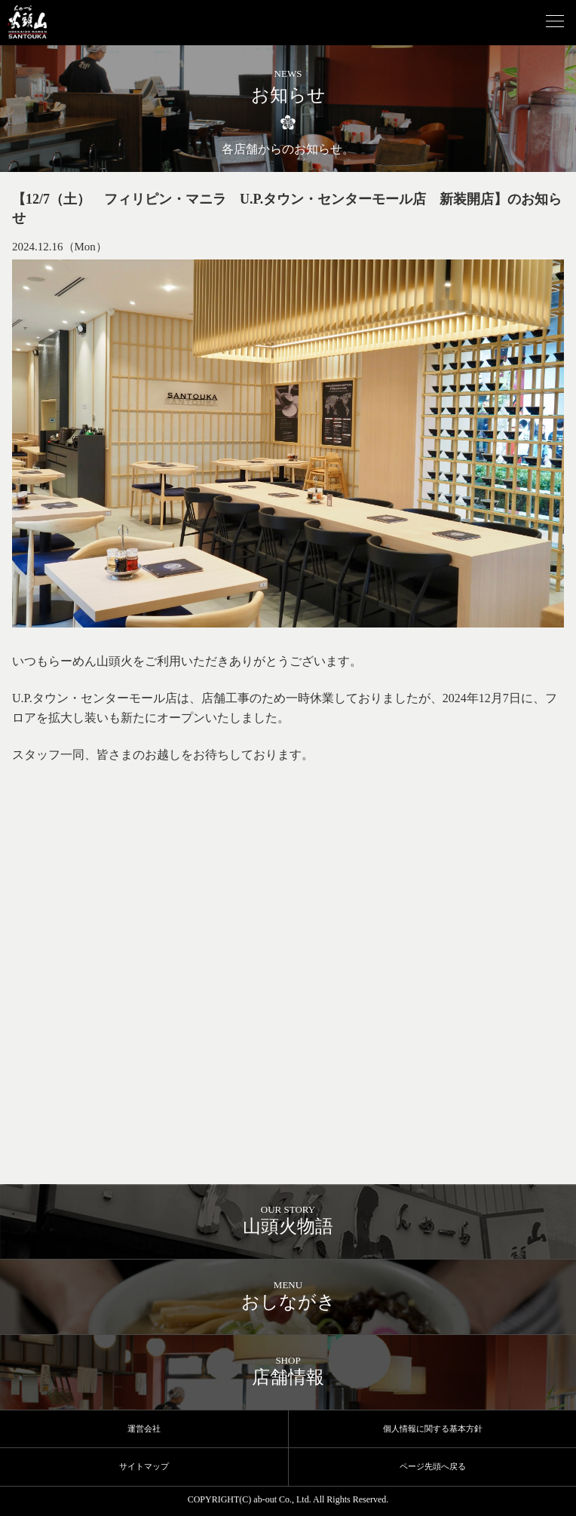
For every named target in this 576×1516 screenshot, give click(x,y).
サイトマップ (144, 1466)
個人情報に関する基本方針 (433, 1428)
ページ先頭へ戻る (433, 1466)
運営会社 (144, 1428)
